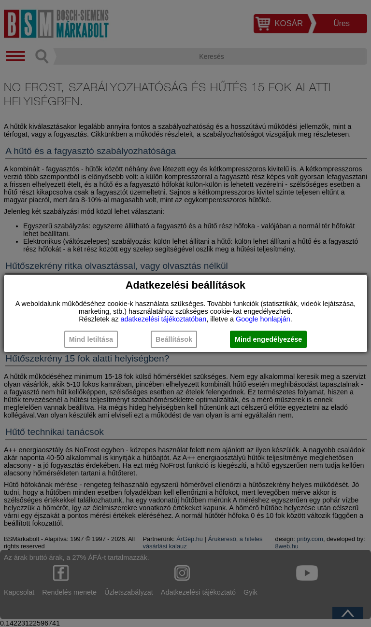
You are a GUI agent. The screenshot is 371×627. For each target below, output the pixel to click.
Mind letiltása (91, 339)
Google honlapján (263, 319)
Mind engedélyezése (268, 339)
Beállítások (174, 339)
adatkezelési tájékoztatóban (164, 319)
